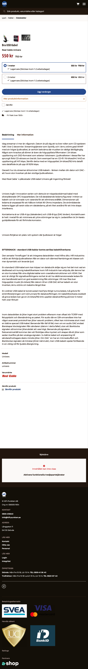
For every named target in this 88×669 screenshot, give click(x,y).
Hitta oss (6, 545)
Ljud (4, 18)
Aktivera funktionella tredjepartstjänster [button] (44, 475)
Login (4, 558)
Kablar (11, 18)
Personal (6, 548)
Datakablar (21, 18)
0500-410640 (7, 514)
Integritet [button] (6, 561)
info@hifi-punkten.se (11, 517)
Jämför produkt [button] (11, 438)
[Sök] (44, 11)
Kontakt (5, 541)
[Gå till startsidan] (4, 4)
